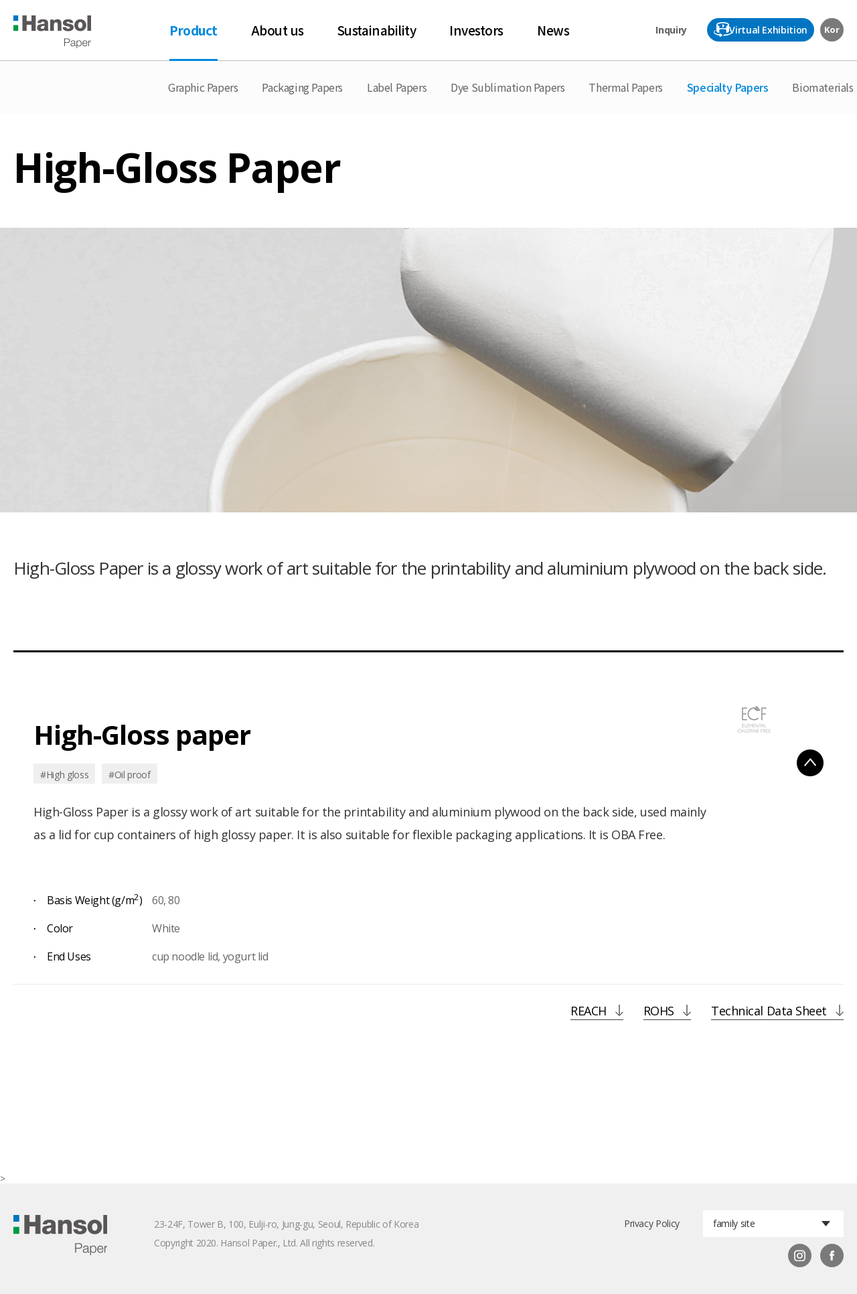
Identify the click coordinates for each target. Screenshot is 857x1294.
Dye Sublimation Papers (507, 87)
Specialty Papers (728, 87)
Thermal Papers (625, 87)
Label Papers (396, 87)
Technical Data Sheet (769, 1012)
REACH (588, 1012)
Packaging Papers (302, 87)
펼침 (810, 762)
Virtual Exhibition (768, 29)
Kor (831, 29)
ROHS (658, 1012)
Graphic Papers (203, 87)
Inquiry (671, 29)
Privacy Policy (652, 1223)
